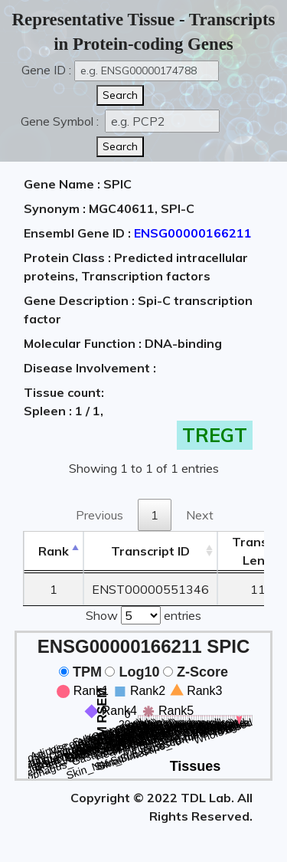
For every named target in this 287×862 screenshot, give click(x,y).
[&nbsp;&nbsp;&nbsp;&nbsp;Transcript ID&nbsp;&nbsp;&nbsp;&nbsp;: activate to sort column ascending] (150, 551)
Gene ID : (46, 69)
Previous (99, 515)
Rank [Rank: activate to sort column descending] (53, 551)
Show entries (143, 614)
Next (200, 515)
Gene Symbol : (61, 121)
